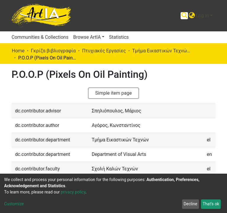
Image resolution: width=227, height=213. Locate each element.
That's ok (210, 203)
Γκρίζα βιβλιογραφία (53, 51)
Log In (202, 15)
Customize (14, 203)
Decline (190, 203)
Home (18, 51)
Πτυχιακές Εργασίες (104, 51)
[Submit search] (184, 15)
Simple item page (113, 93)
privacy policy (73, 192)
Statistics (119, 37)
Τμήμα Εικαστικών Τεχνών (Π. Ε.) (161, 51)
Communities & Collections (40, 37)
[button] (191, 15)
